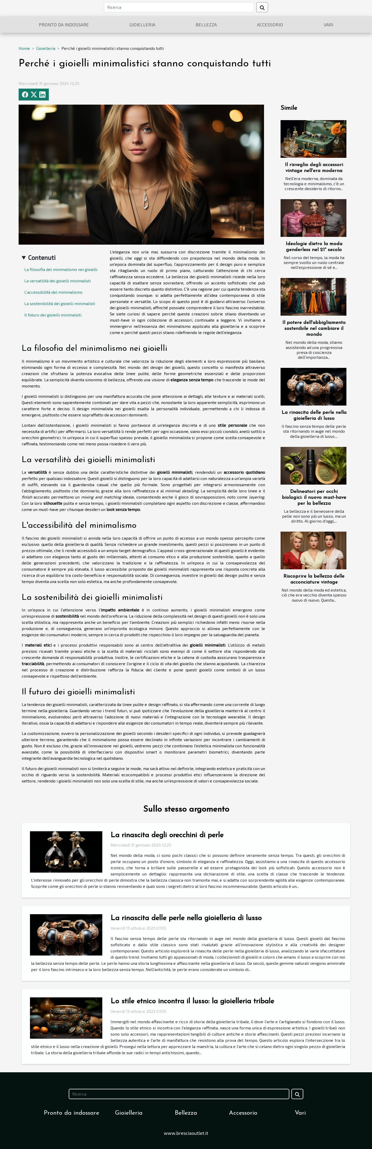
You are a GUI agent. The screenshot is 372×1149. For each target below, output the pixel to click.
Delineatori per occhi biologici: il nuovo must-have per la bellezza (314, 497)
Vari (328, 24)
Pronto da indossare (64, 24)
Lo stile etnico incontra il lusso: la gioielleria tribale (192, 1001)
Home (24, 48)
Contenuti (42, 257)
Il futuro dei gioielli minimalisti (52, 314)
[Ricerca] (179, 7)
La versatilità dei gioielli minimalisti (57, 280)
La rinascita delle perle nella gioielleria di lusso (186, 918)
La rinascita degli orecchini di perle (167, 835)
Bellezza (206, 24)
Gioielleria (142, 24)
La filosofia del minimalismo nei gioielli (60, 269)
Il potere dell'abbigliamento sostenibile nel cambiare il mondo (314, 328)
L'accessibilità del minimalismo (53, 292)
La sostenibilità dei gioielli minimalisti (59, 303)
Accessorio (270, 24)
